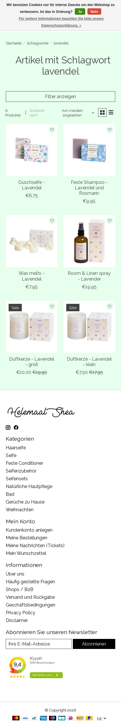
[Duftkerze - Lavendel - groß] (32, 327)
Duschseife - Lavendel (31, 185)
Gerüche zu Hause (25, 502)
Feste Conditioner (24, 463)
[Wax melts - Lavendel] (32, 241)
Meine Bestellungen (26, 538)
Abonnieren (94, 644)
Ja (80, 12)
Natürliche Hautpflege (29, 486)
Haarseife (16, 447)
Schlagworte (37, 43)
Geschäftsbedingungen (30, 605)
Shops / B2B (19, 589)
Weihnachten (20, 509)
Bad (10, 494)
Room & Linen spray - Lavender (89, 276)
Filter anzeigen (60, 96)
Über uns (15, 574)
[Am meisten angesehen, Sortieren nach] (74, 112)
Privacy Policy (20, 612)
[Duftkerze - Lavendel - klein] (89, 327)
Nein (94, 12)
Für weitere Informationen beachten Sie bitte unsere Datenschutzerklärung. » (61, 22)
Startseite (14, 43)
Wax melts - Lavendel (31, 276)
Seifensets (17, 478)
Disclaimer (17, 620)
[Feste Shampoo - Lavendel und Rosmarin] (89, 150)
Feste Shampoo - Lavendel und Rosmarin (89, 188)
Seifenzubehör (21, 471)
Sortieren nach (37, 112)
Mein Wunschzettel (26, 553)
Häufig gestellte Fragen (30, 581)
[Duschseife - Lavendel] (32, 150)
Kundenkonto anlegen (29, 530)
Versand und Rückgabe (30, 597)
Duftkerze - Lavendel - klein (89, 361)
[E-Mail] (39, 644)
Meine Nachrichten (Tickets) (35, 545)
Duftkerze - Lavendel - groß (31, 361)
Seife (11, 455)
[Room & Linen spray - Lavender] (89, 241)
